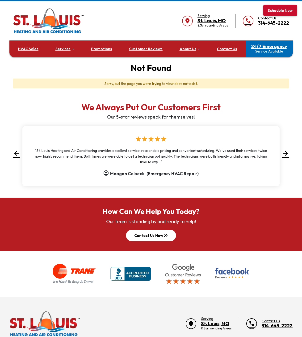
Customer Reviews (146, 48)
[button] (16, 153)
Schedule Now (280, 10)
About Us (188, 48)
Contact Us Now (151, 235)
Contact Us (227, 48)
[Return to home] (44, 323)
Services (63, 48)
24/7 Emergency (269, 48)
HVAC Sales (28, 48)
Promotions (101, 48)
